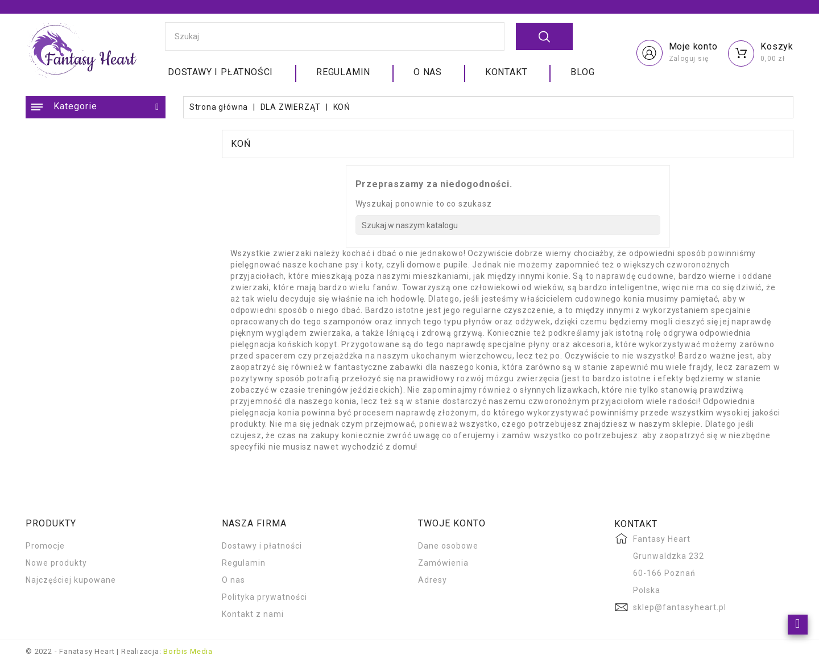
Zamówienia (443, 562)
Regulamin (343, 72)
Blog (582, 72)
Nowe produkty (56, 562)
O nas (427, 72)
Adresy (432, 579)
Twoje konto (452, 523)
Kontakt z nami (253, 614)
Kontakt (506, 72)
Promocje (45, 545)
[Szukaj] (507, 225)
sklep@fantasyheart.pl (679, 607)
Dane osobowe (448, 545)
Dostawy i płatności (220, 72)
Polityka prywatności (264, 597)
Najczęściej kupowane (71, 579)
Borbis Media (188, 651)
